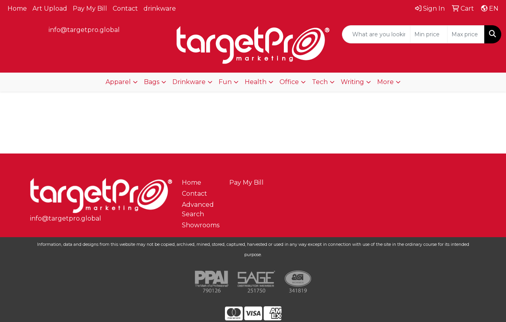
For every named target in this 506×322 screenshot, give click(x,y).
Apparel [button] (118, 82)
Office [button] (289, 82)
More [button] (385, 82)
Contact (125, 8)
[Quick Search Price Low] (428, 34)
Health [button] (255, 82)
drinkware (159, 8)
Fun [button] (225, 82)
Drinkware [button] (189, 82)
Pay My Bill (90, 8)
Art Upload (49, 8)
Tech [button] (320, 82)
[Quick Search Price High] (466, 34)
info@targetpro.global (84, 30)
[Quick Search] (376, 34)
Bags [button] (151, 82)
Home (17, 8)
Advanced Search (198, 209)
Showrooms (200, 225)
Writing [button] (352, 82)
